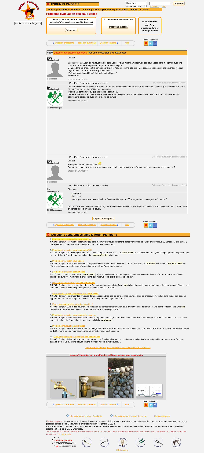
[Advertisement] (126, 132)
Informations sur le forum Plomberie (84, 416)
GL (48, 87)
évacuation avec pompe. (74, 315)
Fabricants (122, 9)
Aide (164, 6)
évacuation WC (72, 250)
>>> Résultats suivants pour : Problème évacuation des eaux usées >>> (117, 347)
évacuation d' (68, 272)
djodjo (49, 58)
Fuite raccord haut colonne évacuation (75, 293)
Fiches (87, 9)
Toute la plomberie (103, 9)
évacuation (68, 261)
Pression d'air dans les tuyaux (73, 282)
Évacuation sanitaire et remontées (76, 336)
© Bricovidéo (122, 450)
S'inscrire (154, 6)
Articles (144, 9)
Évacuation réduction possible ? (72, 304)
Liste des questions (87, 43)
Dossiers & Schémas (69, 9)
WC (72, 239)
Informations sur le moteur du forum (128, 416)
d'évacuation (68, 326)
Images (134, 9)
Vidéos (51, 9)
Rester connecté (133, 6)
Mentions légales (162, 416)
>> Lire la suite (63, 434)
